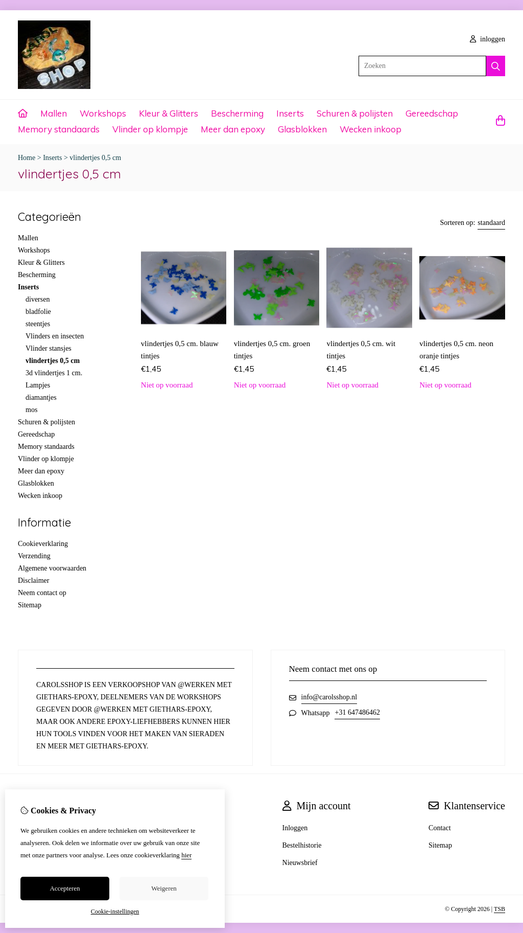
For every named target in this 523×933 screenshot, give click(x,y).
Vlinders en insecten (55, 336)
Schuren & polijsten (355, 113)
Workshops (103, 113)
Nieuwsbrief (300, 863)
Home (26, 158)
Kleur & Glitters (168, 113)
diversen (38, 299)
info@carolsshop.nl (329, 697)
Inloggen (295, 828)
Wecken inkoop (370, 129)
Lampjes (38, 385)
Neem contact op (42, 593)
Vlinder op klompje (150, 129)
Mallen (53, 113)
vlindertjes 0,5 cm (95, 158)
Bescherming (237, 113)
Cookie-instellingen (115, 911)
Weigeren (163, 888)
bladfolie (38, 311)
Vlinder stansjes (49, 348)
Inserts (290, 113)
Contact (440, 828)
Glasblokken (302, 129)
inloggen (488, 39)
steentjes (38, 324)
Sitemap (29, 605)
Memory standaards (59, 129)
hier (186, 855)
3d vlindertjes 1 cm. (54, 373)
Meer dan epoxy (233, 129)
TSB (499, 909)
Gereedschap (432, 113)
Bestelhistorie (302, 845)
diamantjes (41, 397)
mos (31, 410)
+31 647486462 (357, 712)
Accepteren (65, 888)
